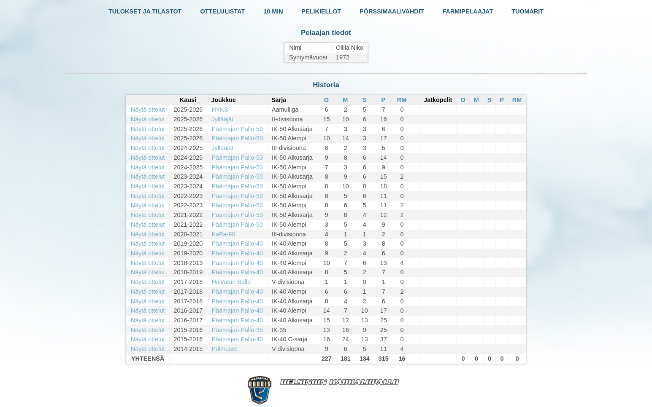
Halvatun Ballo (231, 281)
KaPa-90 (223, 234)
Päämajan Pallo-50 (237, 129)
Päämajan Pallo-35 (237, 330)
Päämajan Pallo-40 (237, 243)
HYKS (219, 109)
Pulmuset (224, 348)
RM (401, 99)
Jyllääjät (222, 119)
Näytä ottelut (148, 109)
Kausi (188, 99)
